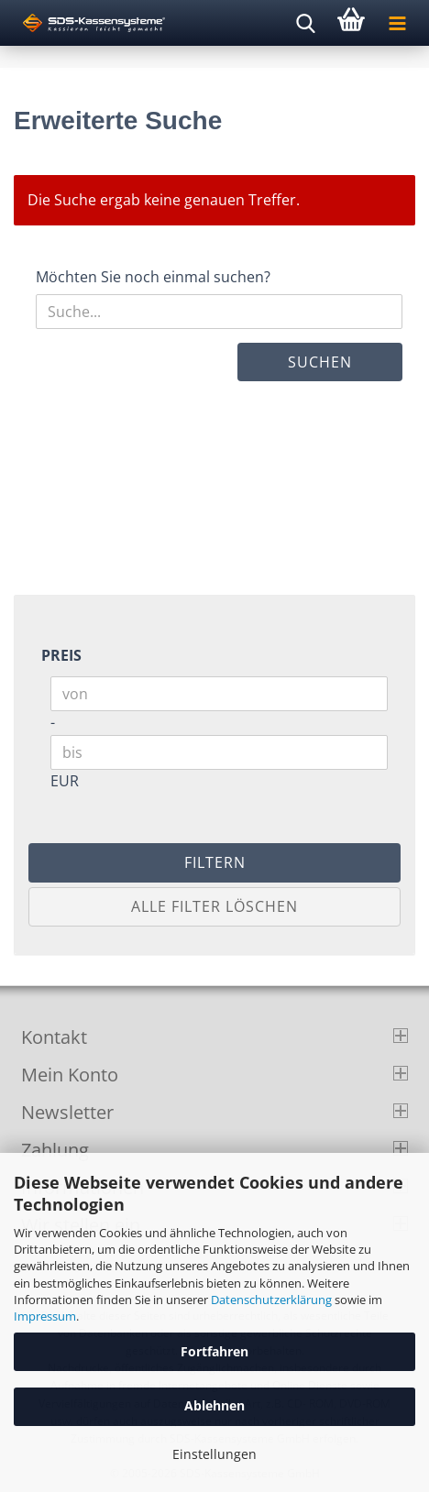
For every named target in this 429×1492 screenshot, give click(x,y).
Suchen (320, 362)
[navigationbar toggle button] (397, 23)
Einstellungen (214, 1454)
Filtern (215, 862)
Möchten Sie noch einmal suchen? (153, 277)
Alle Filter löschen (214, 906)
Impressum (45, 1316)
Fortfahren (214, 1351)
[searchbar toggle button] (305, 23)
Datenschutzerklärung (271, 1299)
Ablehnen (214, 1405)
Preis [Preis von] (61, 655)
